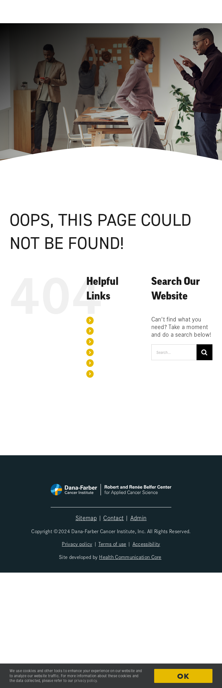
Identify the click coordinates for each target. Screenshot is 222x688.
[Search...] (174, 352)
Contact (104, 363)
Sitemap (86, 517)
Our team (105, 331)
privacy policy (85, 680)
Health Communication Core (130, 557)
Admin (138, 517)
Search (103, 373)
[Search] (204, 352)
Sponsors (105, 352)
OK (183, 676)
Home (102, 320)
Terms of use (112, 543)
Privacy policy (77, 543)
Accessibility (146, 543)
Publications (108, 341)
